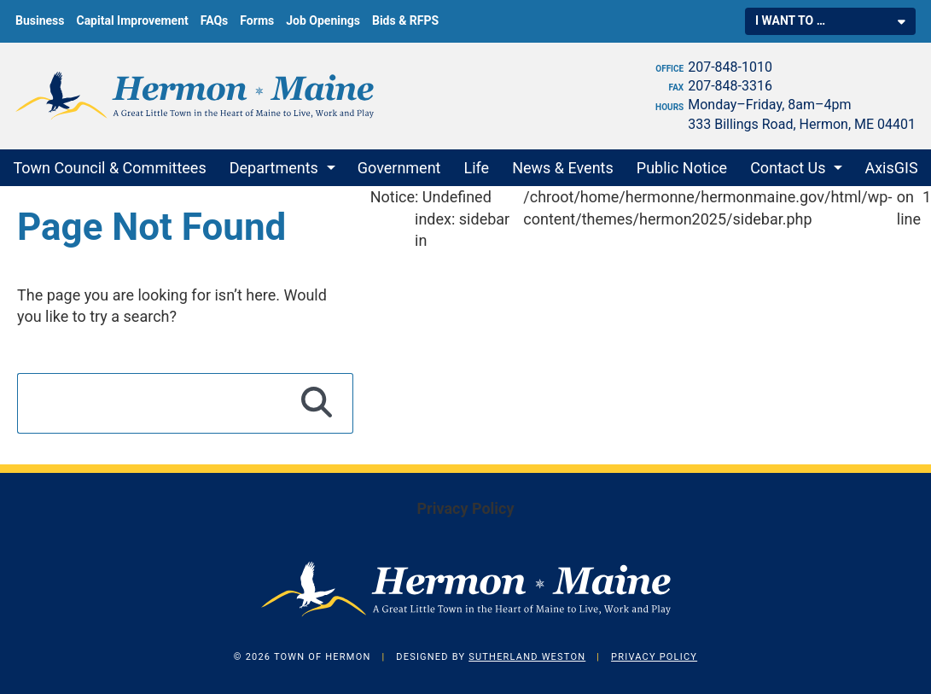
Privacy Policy (465, 508)
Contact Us (787, 168)
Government (399, 168)
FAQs (215, 20)
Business (39, 20)
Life (477, 168)
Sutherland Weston (526, 656)
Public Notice (682, 168)
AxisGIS (890, 168)
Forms (257, 20)
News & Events (563, 168)
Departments (274, 168)
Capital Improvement (132, 20)
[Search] (317, 403)
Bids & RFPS (405, 20)
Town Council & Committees (109, 168)
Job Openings (323, 20)
